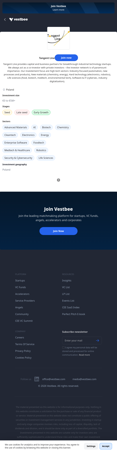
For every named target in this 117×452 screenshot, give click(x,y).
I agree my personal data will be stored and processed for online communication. (79, 351)
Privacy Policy (23, 351)
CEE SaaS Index (71, 307)
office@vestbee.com (53, 379)
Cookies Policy (23, 357)
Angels (19, 307)
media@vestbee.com (84, 379)
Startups (20, 280)
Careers (19, 337)
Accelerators (22, 294)
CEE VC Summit (24, 321)
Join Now (58, 231)
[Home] (18, 19)
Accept (105, 446)
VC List (66, 287)
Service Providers (25, 300)
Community (22, 314)
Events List (68, 300)
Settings (91, 446)
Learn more (58, 9)
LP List (65, 294)
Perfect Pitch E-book (73, 314)
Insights (66, 280)
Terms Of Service (24, 344)
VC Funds (20, 287)
